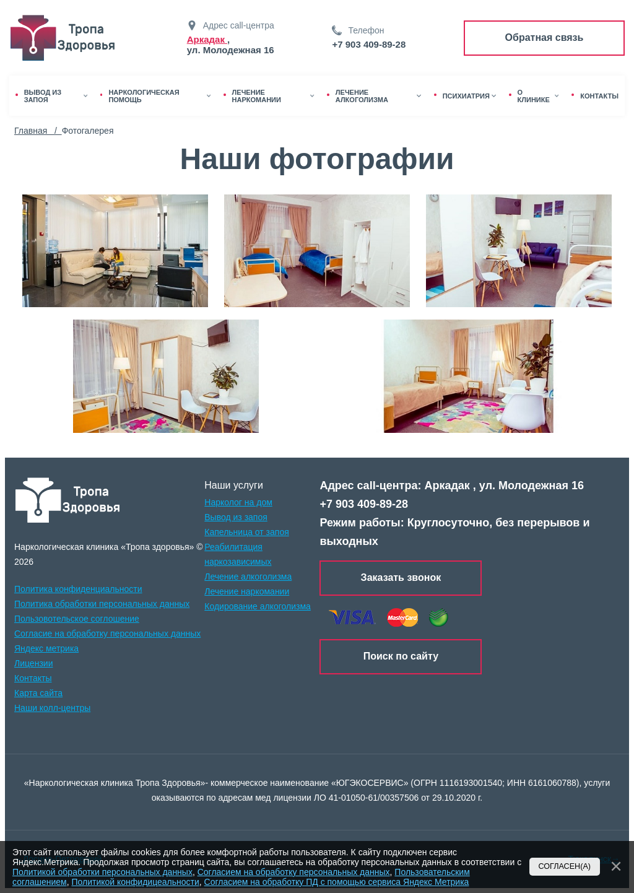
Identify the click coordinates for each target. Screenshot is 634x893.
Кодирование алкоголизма (257, 606)
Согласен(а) (565, 866)
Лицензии (33, 663)
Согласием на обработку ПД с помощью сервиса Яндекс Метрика (336, 882)
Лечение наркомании (246, 591)
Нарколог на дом (238, 502)
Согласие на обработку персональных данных (107, 633)
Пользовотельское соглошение (76, 619)
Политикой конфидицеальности (135, 882)
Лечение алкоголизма (248, 577)
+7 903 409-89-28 (369, 44)
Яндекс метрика (46, 648)
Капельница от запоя (246, 532)
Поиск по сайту (400, 656)
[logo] (67, 500)
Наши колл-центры (52, 708)
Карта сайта (38, 693)
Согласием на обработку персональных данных (294, 872)
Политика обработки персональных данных (101, 604)
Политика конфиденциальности (78, 589)
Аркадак (207, 39)
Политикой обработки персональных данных (102, 872)
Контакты (32, 678)
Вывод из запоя (235, 517)
